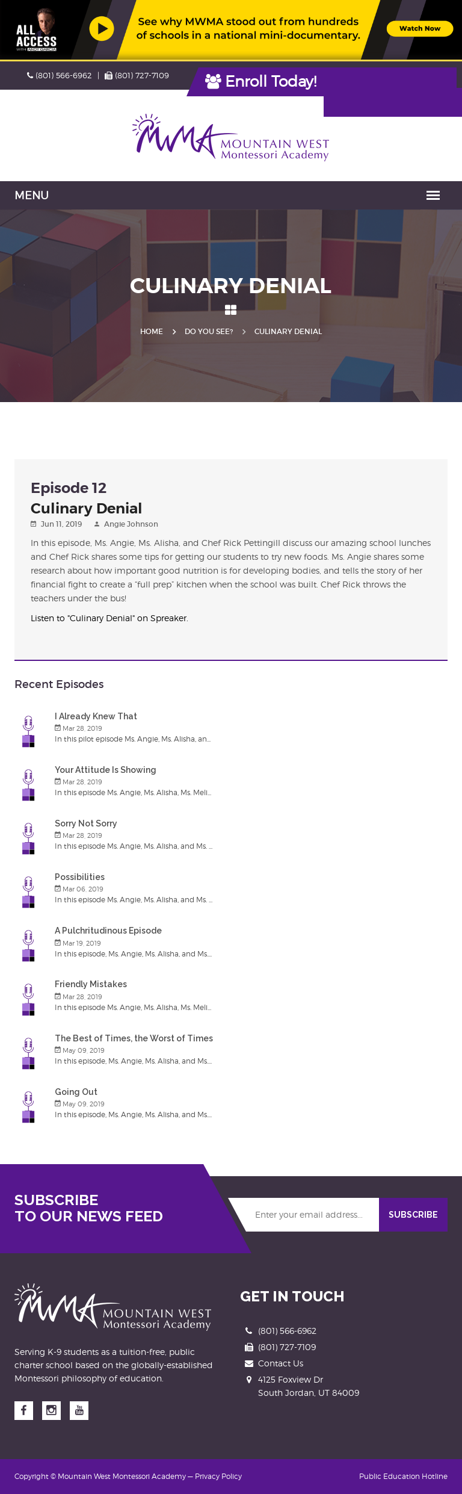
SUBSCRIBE (413, 1215)
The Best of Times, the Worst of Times (134, 1038)
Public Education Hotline (403, 1476)
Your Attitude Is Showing (105, 770)
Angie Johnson (131, 523)
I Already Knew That (96, 716)
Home (151, 331)
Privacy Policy (218, 1476)
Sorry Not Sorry (86, 823)
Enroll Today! (261, 81)
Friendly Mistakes (91, 984)
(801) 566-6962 (59, 75)
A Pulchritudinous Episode (108, 930)
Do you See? (209, 331)
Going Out (76, 1092)
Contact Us (280, 1363)
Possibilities (80, 877)
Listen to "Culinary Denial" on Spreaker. (109, 618)
